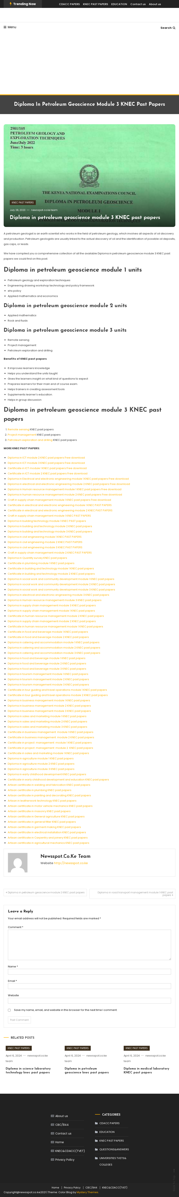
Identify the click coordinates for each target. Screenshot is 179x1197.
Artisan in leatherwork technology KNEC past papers (42, 801)
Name (13, 966)
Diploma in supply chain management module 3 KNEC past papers (52, 605)
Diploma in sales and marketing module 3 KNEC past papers (47, 727)
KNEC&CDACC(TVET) (70, 1151)
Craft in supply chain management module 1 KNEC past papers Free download (59, 500)
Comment (15, 927)
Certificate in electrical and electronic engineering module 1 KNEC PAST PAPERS (60, 505)
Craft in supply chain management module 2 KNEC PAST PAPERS (50, 553)
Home (59, 1142)
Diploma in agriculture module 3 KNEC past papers (41, 769)
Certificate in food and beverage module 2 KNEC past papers (49, 637)
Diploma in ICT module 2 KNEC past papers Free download (46, 458)
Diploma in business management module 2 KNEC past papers (49, 706)
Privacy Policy (64, 1160)
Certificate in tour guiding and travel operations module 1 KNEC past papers (57, 690)
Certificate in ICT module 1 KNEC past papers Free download (47, 468)
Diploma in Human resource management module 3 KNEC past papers (55, 600)
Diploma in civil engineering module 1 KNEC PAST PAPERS (45, 537)
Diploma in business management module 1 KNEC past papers (49, 700)
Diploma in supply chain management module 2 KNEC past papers (52, 621)
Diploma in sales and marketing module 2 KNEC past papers (47, 721)
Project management (22, 435)
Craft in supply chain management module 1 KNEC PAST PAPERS (49, 516)
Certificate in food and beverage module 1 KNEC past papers (48, 632)
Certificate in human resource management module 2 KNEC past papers (56, 616)
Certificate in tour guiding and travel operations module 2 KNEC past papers (58, 695)
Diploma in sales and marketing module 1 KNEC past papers (47, 716)
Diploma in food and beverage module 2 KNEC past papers (47, 663)
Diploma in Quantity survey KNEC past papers (37, 558)
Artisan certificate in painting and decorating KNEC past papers (49, 795)
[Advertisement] (89, 64)
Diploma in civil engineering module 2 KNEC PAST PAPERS (45, 542)
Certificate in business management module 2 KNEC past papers (51, 737)
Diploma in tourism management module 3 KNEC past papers (48, 684)
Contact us (138, 4)
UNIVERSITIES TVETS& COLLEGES (112, 1161)
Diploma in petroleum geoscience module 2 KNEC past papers (46, 892)
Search (167, 28)
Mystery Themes (87, 1192)
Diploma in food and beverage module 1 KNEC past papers (46, 658)
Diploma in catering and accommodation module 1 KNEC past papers (53, 642)
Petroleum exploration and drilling (30, 440)
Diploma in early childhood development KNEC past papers (47, 774)
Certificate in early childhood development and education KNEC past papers (58, 779)
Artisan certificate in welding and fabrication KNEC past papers (49, 785)
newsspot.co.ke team (44, 210)
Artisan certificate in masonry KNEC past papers (39, 811)
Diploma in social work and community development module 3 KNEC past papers (61, 589)
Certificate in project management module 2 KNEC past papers (50, 748)
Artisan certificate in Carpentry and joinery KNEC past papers (48, 838)
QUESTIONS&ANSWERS (114, 1149)
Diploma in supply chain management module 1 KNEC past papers (51, 611)
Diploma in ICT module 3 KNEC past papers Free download (46, 463)
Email (12, 981)
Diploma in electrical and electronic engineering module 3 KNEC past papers (58, 595)
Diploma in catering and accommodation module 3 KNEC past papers (54, 653)
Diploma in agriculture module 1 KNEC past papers (41, 758)
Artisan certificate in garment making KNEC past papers (44, 827)
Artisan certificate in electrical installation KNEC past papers (47, 832)
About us (155, 4)
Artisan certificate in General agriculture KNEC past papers (46, 816)
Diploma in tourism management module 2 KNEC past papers (48, 679)
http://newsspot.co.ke (71, 863)
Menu (10, 27)
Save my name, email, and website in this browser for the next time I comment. (65, 1010)
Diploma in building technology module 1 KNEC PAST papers (47, 521)
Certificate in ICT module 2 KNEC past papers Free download (47, 473)
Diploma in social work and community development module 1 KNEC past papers (61, 579)
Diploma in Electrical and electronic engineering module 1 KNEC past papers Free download (68, 479)
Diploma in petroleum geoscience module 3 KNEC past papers (85, 217)
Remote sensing (18, 429)
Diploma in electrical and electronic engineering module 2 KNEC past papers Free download (69, 484)
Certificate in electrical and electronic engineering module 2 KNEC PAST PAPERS (60, 510)
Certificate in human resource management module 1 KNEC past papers (55, 626)
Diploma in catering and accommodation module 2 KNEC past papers (54, 648)
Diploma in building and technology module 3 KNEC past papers (50, 531)
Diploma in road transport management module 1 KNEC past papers (135, 894)
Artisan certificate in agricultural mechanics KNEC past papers (48, 843)
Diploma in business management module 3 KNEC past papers (49, 711)
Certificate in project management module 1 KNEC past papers (50, 743)
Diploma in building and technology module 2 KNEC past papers (50, 526)
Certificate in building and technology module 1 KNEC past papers (51, 568)
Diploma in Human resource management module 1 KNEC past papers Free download (64, 489)
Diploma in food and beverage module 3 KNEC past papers (47, 669)
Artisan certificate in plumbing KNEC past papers (39, 790)
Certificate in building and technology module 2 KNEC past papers (51, 574)
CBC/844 (62, 1125)
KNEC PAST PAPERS (95, 4)
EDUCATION (119, 4)
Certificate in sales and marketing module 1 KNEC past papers (48, 753)
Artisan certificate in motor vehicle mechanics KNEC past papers (50, 806)
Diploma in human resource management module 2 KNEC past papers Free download (65, 495)
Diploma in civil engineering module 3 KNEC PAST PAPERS (45, 547)
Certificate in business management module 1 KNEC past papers (50, 732)
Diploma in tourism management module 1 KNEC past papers (48, 674)
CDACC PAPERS (69, 4)
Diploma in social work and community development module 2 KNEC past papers (61, 584)
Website (13, 995)
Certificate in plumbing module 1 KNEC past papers (41, 563)
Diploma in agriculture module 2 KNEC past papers (41, 764)
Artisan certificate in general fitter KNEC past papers (42, 822)
